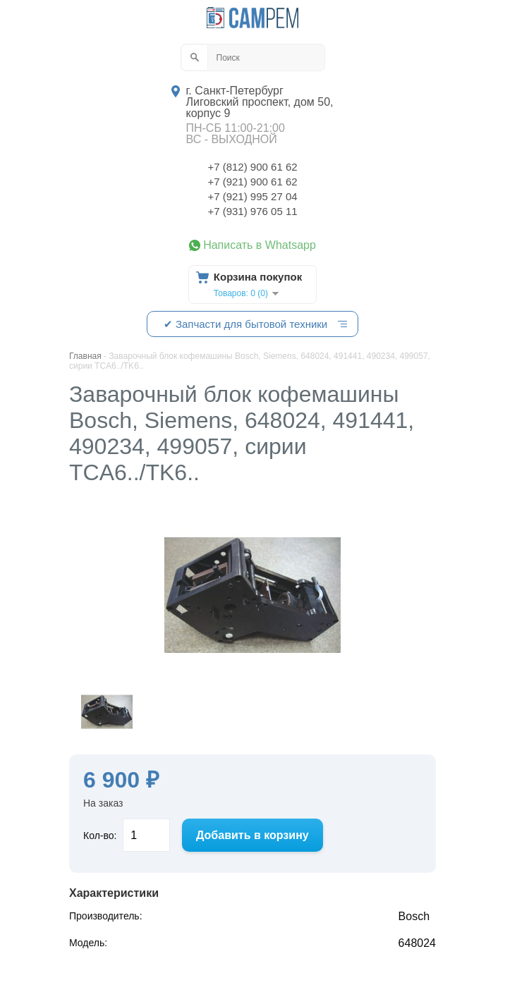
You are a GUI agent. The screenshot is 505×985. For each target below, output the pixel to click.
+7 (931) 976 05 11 (252, 211)
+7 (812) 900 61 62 (252, 167)
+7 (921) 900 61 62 (252, 182)
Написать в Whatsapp (259, 245)
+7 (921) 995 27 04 (252, 196)
